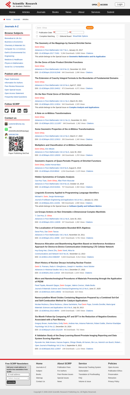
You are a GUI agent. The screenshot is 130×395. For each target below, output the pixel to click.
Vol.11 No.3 (64, 101)
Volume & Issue (85, 381)
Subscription (83, 371)
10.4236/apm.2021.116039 (49, 222)
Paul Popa (84, 304)
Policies (112, 363)
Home (12, 12)
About (81, 12)
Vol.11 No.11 (65, 120)
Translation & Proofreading (89, 374)
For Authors (62, 371)
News (68, 12)
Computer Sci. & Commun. (15, 49)
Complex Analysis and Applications (84, 107)
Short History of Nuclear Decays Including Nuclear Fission (63, 263)
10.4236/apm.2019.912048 (49, 72)
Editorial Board (65, 36)
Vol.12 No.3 (64, 136)
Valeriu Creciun (78, 285)
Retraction (112, 378)
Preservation (113, 374)
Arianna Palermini (86, 323)
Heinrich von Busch (106, 342)
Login (120, 4)
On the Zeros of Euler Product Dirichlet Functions (59, 62)
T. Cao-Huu (39, 216)
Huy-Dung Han (41, 250)
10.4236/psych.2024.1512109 (51, 330)
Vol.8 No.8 (64, 168)
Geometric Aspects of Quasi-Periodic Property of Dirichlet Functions (68, 161)
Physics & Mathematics (14, 63)
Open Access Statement (14, 93)
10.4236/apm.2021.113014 (49, 104)
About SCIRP (64, 363)
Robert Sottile (99, 323)
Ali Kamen (86, 342)
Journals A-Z (41, 367)
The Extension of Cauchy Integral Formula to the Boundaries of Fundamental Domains (76, 78)
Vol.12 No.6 (64, 152)
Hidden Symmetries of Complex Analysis (54, 177)
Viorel (62, 250)
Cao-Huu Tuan (40, 181)
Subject (39, 371)
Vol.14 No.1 (78, 200)
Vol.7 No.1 (64, 50)
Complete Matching (47, 36)
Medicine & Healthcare (14, 60)
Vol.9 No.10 (64, 184)
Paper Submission (12, 79)
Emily (63, 323)
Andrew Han (73, 323)
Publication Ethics (115, 371)
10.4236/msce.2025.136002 (50, 292)
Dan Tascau (52, 232)
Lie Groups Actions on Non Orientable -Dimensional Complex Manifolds (70, 212)
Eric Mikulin (49, 149)
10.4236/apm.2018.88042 (49, 171)
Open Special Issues (13, 90)
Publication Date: (45, 33)
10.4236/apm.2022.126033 (49, 155)
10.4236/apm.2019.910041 (49, 187)
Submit (110, 12)
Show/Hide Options (80, 36)
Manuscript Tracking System (90, 367)
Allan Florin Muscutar (66, 181)
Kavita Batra (53, 323)
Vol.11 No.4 (63, 270)
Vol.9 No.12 (64, 69)
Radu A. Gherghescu (58, 266)
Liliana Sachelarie (70, 304)
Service (83, 363)
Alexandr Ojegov (52, 285)
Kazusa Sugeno (63, 342)
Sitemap (39, 378)
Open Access (113, 367)
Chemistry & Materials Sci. (15, 45)
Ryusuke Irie (40, 342)
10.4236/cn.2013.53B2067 (49, 257)
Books (55, 12)
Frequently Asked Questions (16, 97)
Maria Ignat (110, 304)
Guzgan (65, 285)
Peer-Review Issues (65, 374)
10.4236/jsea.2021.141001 (49, 203)
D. (48, 216)
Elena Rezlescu (56, 304)
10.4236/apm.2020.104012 (49, 88)
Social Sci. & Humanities (14, 67)
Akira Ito (71, 250)
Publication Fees (64, 367)
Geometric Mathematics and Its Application (87, 57)
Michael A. (41, 196)
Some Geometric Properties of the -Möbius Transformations (64, 129)
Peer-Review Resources (14, 86)
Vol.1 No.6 (64, 235)
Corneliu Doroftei (98, 304)
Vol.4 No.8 (68, 308)
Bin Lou (94, 342)
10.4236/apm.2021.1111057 (50, 123)
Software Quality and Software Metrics (85, 206)
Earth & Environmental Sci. (15, 52)
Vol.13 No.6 (83, 289)
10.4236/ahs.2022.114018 (49, 273)
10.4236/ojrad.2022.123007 (50, 349)
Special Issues (63, 378)
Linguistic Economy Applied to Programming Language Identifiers (67, 193)
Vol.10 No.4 (64, 85)
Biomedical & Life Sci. (13, 38)
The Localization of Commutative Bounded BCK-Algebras (62, 228)
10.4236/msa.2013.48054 (49, 311)
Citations (89, 53)
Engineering (9, 56)
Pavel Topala (40, 285)
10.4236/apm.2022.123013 (49, 139)
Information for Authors (14, 83)
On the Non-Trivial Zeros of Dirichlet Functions (57, 94)
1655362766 (13, 134)
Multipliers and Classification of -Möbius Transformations (63, 145)
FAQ (80, 378)
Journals (41, 12)
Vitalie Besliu (90, 285)
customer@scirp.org (16, 124)
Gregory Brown (41, 323)
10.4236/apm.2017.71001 (49, 53)
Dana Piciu (39, 232)
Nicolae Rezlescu (42, 304)
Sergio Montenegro (56, 196)
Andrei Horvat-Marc (53, 165)
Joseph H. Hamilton (75, 266)
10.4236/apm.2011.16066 (49, 238)
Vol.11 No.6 (64, 219)
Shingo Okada (75, 342)
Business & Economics (14, 42)
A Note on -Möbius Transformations (53, 113)
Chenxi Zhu (52, 250)
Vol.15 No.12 (50, 327)
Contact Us (40, 381)
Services (95, 12)
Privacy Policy (113, 381)
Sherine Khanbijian (113, 323)
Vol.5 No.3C (64, 254)
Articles (26, 12)
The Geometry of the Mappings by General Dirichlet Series (63, 43)
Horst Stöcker (89, 266)
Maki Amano (51, 342)
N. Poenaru (42, 266)
